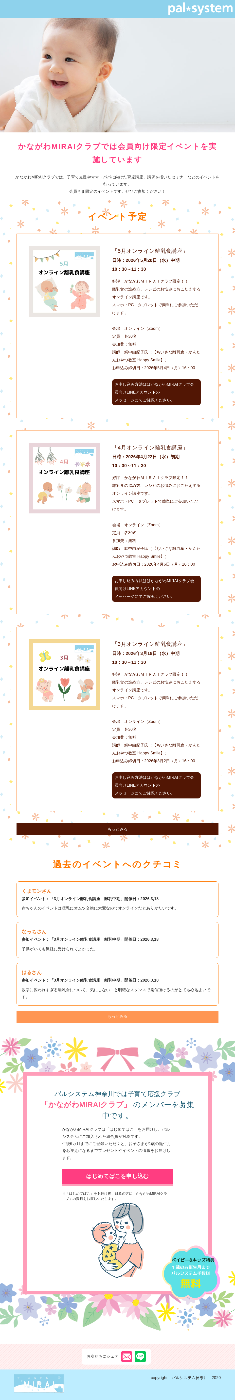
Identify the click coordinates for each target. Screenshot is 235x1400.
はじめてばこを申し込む (117, 1176)
